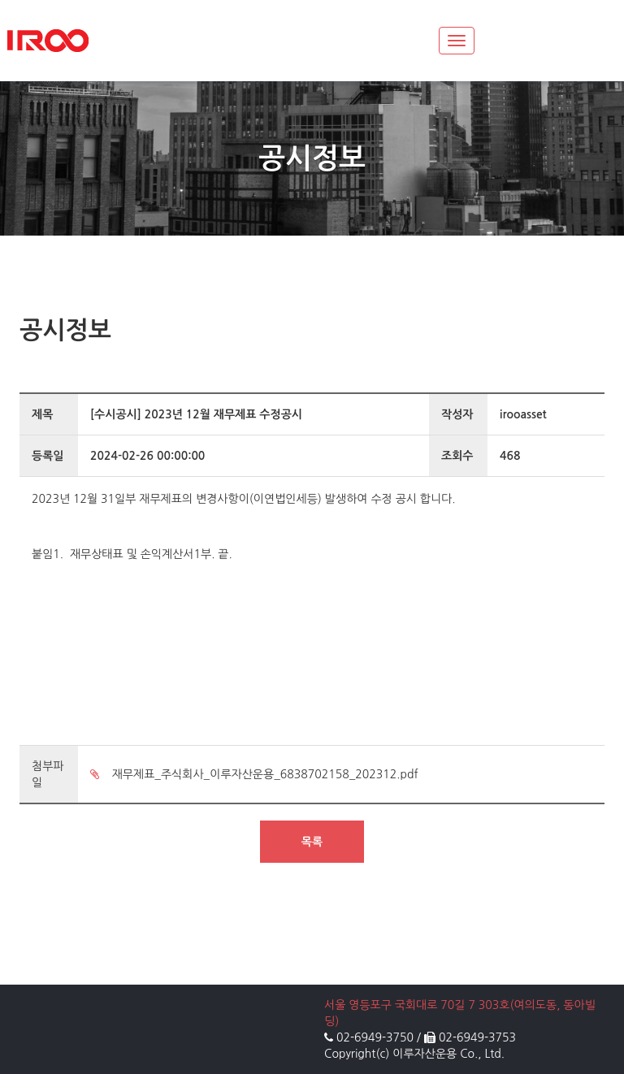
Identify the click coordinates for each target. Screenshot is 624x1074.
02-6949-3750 (375, 1037)
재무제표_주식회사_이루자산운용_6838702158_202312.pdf (254, 774)
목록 (312, 841)
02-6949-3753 (477, 1037)
